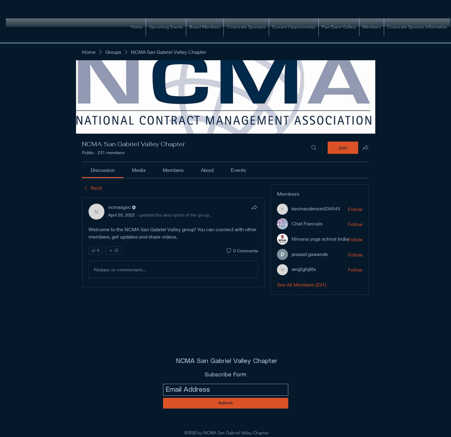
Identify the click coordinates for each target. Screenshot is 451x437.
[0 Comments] (242, 251)
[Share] (254, 207)
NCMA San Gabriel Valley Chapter (227, 361)
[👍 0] (95, 250)
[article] (173, 242)
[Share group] (365, 147)
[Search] (314, 148)
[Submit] (225, 403)
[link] (103, 170)
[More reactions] (114, 250)
